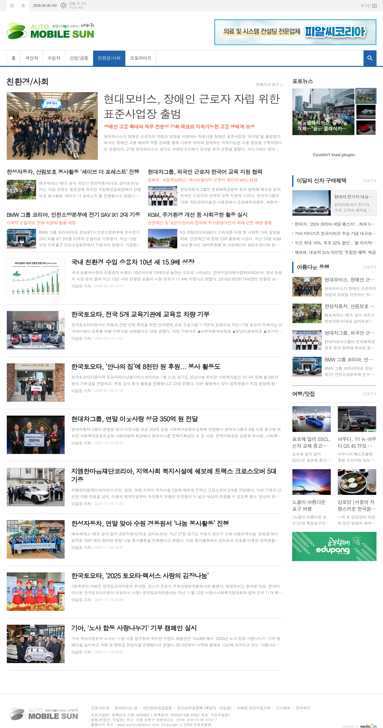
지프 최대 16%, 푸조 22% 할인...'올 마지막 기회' (336, 243)
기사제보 (283, 708)
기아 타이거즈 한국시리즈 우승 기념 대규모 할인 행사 (336, 233)
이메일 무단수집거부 (254, 708)
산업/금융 (78, 58)
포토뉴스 (302, 81)
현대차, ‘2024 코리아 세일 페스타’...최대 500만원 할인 (336, 224)
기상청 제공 (75, 8)
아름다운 (313, 267)
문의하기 (303, 708)
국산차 (31, 58)
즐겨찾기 (23, 5)
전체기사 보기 (267, 84)
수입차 (53, 58)
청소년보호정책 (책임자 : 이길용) (204, 708)
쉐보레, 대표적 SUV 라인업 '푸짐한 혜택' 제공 (335, 252)
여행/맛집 (303, 394)
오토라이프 (141, 58)
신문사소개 (100, 708)
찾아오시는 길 (125, 708)
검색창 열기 (370, 58)
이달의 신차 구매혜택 (321, 180)
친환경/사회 (109, 58)
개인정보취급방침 (157, 708)
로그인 (366, 5)
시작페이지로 (12, 5)
